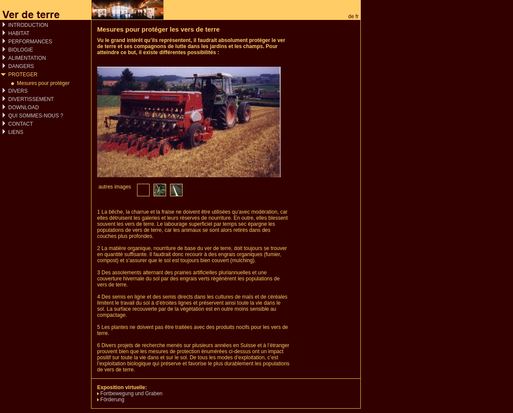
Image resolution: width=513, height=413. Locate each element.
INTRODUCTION (24, 25)
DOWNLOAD (19, 107)
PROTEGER (18, 75)
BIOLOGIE (16, 50)
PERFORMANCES (26, 42)
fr (357, 16)
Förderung (112, 400)
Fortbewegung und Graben (131, 393)
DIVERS (14, 91)
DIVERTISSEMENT (27, 99)
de (351, 16)
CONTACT (16, 124)
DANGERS (17, 66)
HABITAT (14, 33)
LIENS (11, 132)
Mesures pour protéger (39, 83)
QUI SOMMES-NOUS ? (31, 116)
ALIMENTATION (23, 58)
